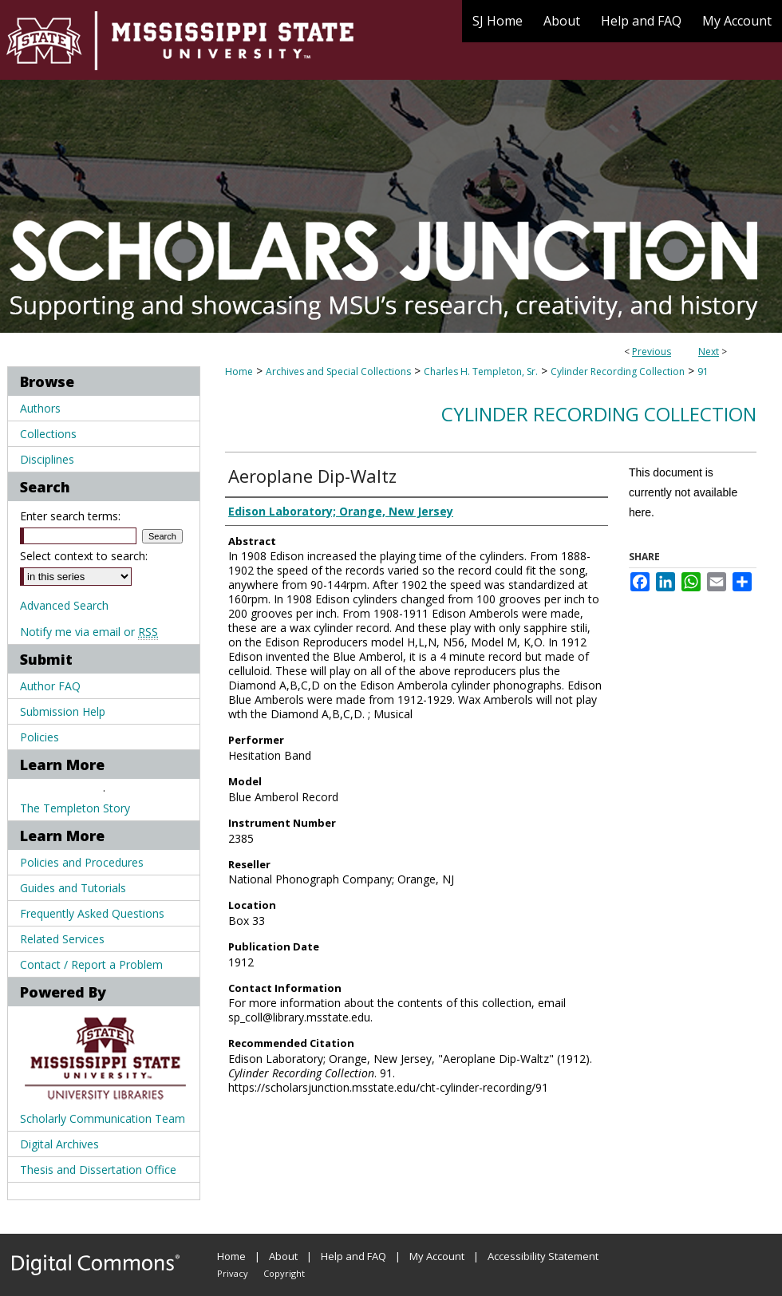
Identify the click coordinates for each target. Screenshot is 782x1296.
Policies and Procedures (82, 862)
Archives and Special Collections (338, 371)
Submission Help (62, 711)
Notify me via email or (89, 631)
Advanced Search (64, 605)
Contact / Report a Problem (91, 964)
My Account (436, 1256)
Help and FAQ (353, 1256)
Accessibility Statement (543, 1256)
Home (239, 371)
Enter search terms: (70, 516)
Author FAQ (50, 685)
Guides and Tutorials (73, 887)
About (283, 1256)
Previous (651, 351)
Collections (48, 433)
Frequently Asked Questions (92, 913)
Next (708, 351)
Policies (39, 737)
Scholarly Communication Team (102, 1118)
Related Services (62, 938)
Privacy (232, 1273)
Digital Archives (59, 1144)
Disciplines (47, 459)
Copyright (284, 1273)
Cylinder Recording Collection (618, 371)
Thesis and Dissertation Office (98, 1169)
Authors (40, 408)
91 (703, 371)
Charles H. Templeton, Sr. (481, 371)
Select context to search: (84, 555)
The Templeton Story (75, 808)
